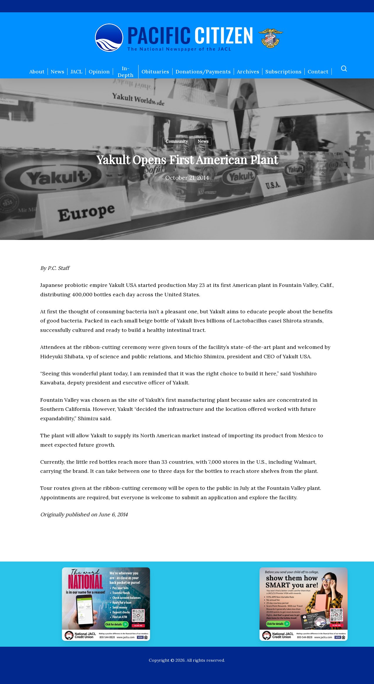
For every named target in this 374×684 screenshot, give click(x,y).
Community (177, 141)
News (203, 141)
